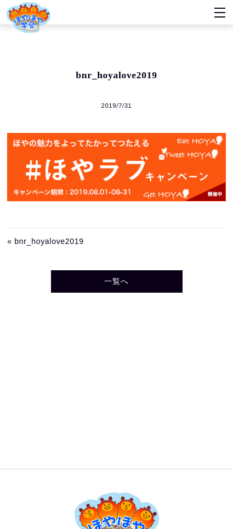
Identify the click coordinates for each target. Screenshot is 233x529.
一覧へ (116, 281)
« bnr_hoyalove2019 (45, 241)
